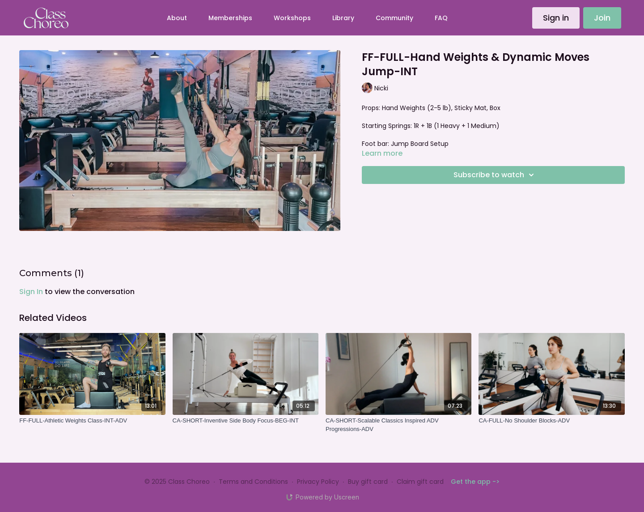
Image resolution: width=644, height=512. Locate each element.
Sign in (556, 17)
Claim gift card (420, 481)
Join (602, 17)
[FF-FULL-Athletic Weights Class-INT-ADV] (92, 420)
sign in (31, 291)
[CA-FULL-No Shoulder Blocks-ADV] (551, 420)
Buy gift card (368, 481)
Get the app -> (475, 481)
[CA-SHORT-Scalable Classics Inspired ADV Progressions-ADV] (398, 425)
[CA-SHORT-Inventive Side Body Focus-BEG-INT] (245, 420)
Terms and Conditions (253, 481)
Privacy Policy (318, 481)
